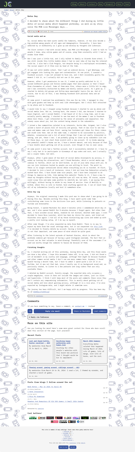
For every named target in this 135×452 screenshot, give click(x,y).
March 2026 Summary (91, 341)
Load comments (100, 311)
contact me (79, 306)
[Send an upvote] (30, 311)
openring (41, 408)
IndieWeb (66, 433)
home (6, 10)
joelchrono (39, 296)
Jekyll (83, 443)
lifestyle (87, 31)
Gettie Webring (67, 440)
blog (12, 10)
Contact (92, 4)
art (92, 31)
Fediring (66, 431)
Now (100, 4)
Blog (74, 4)
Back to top (63, 447)
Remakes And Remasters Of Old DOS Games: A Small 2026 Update (55, 401)
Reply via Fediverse (40, 317)
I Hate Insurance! (36, 392)
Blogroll (109, 4)
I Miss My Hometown (36, 396)
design (96, 31)
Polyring (67, 436)
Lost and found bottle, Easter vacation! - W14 (39, 342)
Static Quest (67, 438)
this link (98, 226)
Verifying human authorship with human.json (63, 343)
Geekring (66, 435)
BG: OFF (73, 447)
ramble (100, 31)
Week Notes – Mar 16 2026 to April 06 (45, 387)
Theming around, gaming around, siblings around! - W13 (54, 367)
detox (105, 31)
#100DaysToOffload (41, 292)
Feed (127, 4)
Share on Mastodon (82, 311)
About (82, 4)
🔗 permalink (102, 296)
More (119, 4)
